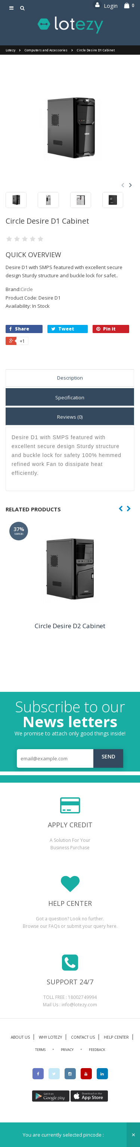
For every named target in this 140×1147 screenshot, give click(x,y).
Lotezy (10, 50)
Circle (27, 289)
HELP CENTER (116, 1037)
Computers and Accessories (46, 50)
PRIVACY (67, 1049)
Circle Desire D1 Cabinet (96, 50)
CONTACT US (83, 1037)
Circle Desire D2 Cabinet (70, 626)
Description (70, 377)
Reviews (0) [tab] (70, 416)
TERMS (40, 1049)
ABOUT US (20, 1037)
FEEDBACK (97, 1049)
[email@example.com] (70, 758)
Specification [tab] (69, 397)
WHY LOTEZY (50, 1037)
